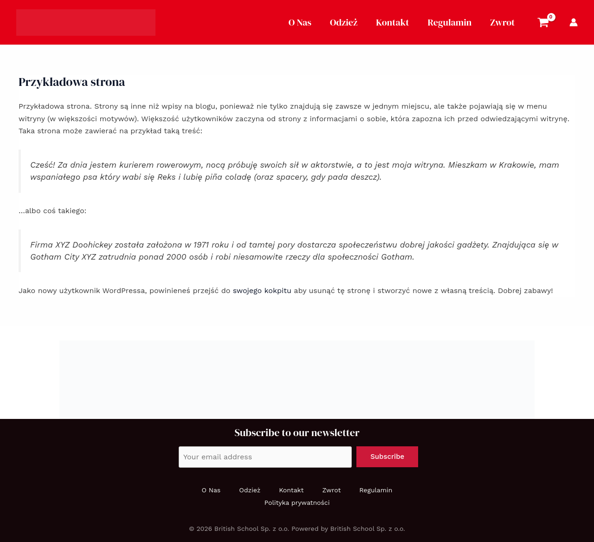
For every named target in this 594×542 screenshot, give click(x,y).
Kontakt (392, 22)
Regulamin (450, 22)
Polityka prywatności (297, 502)
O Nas (300, 22)
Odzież (343, 22)
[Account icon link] (573, 22)
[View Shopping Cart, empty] (543, 23)
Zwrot (502, 22)
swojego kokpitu (262, 290)
